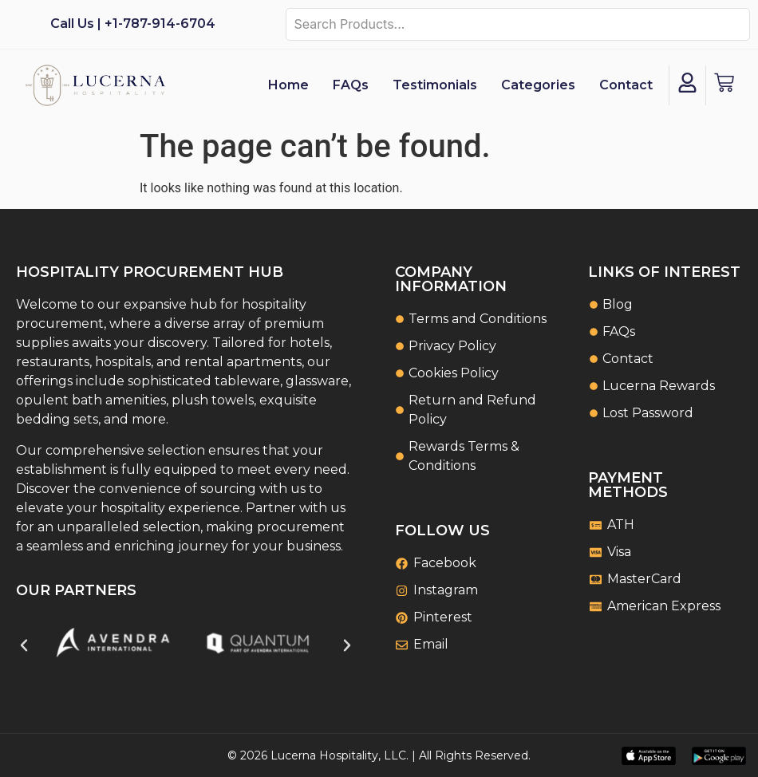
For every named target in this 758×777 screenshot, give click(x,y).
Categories (538, 85)
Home (288, 85)
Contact (626, 85)
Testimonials (435, 85)
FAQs (351, 85)
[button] (24, 645)
